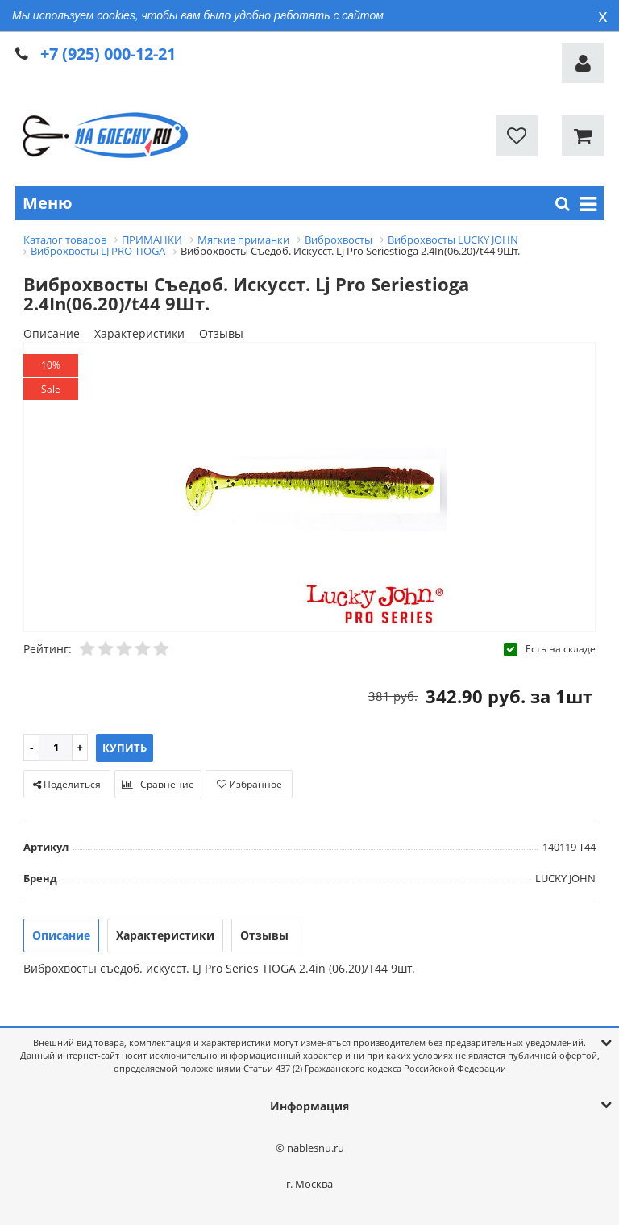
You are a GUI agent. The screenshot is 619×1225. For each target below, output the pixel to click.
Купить (124, 747)
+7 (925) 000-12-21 (108, 54)
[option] (309, 488)
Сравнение (158, 784)
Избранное (249, 784)
